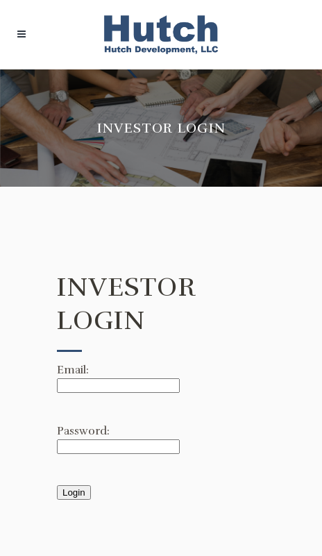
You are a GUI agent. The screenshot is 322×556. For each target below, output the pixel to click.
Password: (83, 431)
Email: (73, 370)
